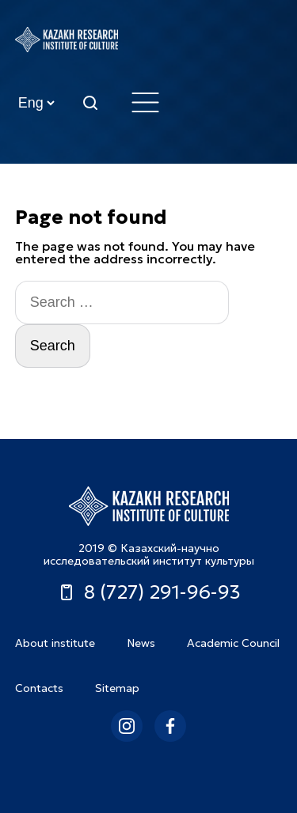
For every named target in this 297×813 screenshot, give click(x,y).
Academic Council (233, 643)
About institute (55, 643)
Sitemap (117, 688)
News (141, 643)
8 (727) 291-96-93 (149, 592)
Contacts (39, 688)
